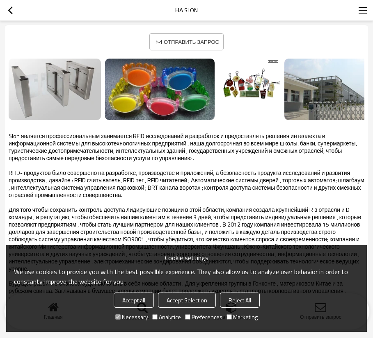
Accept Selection (187, 300)
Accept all (133, 300)
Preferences (203, 317)
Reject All (240, 300)
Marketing (242, 317)
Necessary (131, 317)
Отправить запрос (191, 42)
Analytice (166, 317)
